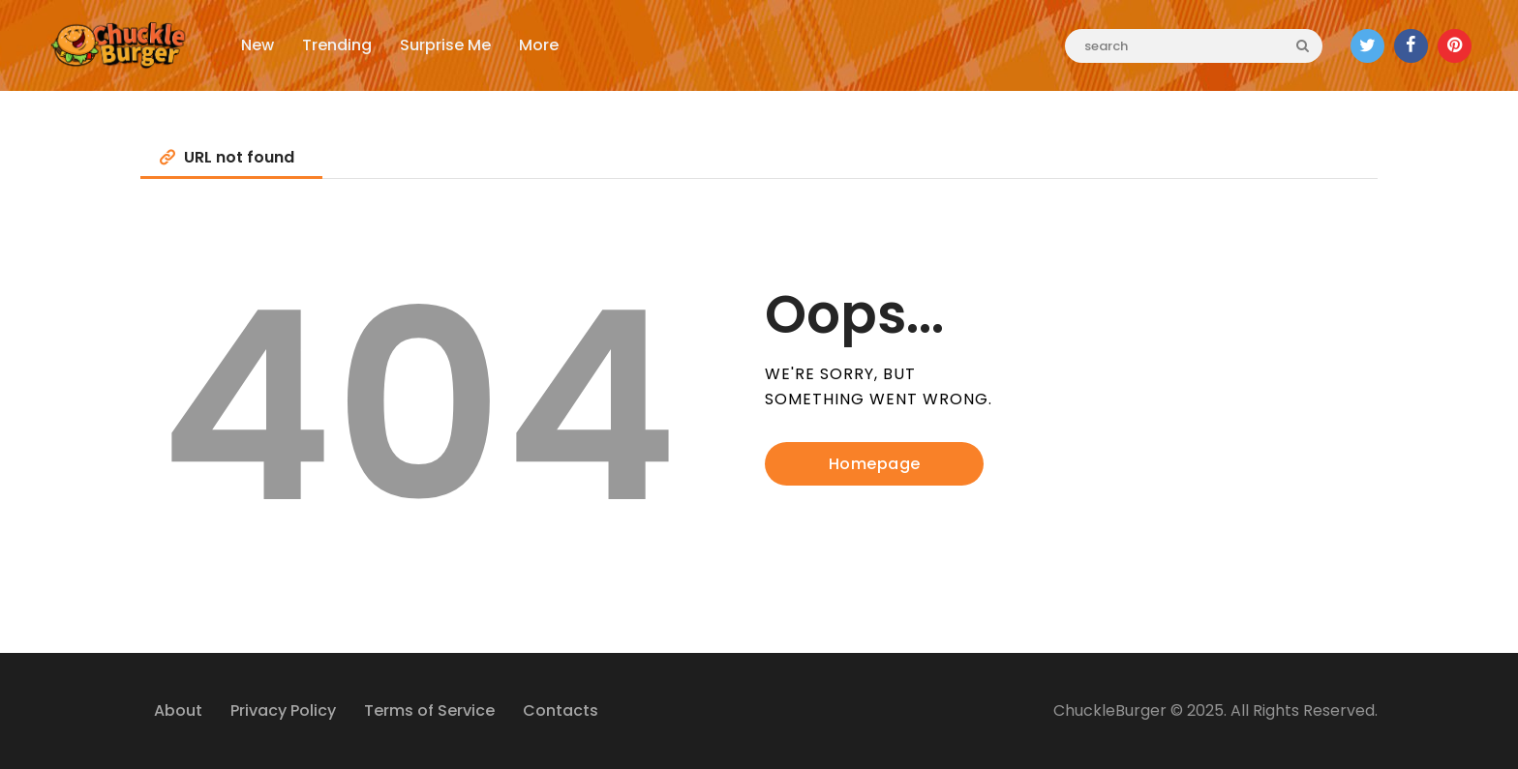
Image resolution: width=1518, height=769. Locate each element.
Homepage (875, 464)
